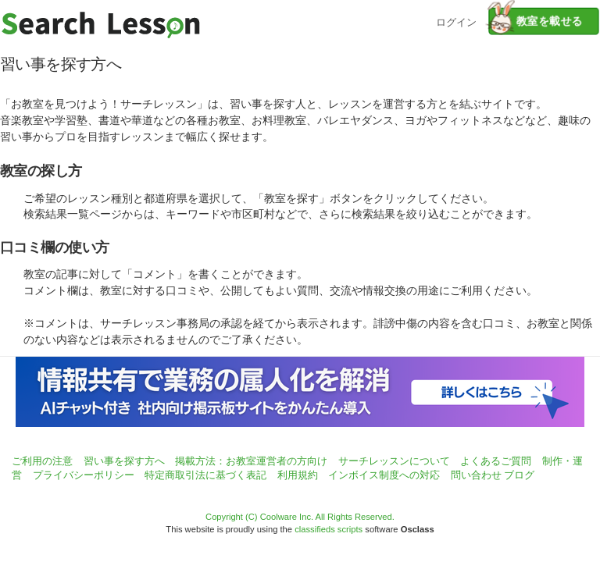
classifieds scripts (328, 529)
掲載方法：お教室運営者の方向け (251, 461)
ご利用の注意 (42, 461)
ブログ (519, 475)
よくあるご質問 (495, 461)
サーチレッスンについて (394, 461)
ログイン (456, 20)
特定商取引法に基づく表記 (205, 475)
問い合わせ (476, 475)
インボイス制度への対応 (384, 475)
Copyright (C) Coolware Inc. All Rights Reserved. (300, 516)
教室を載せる (535, 21)
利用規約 (297, 475)
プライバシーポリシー (83, 475)
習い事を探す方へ (124, 461)
